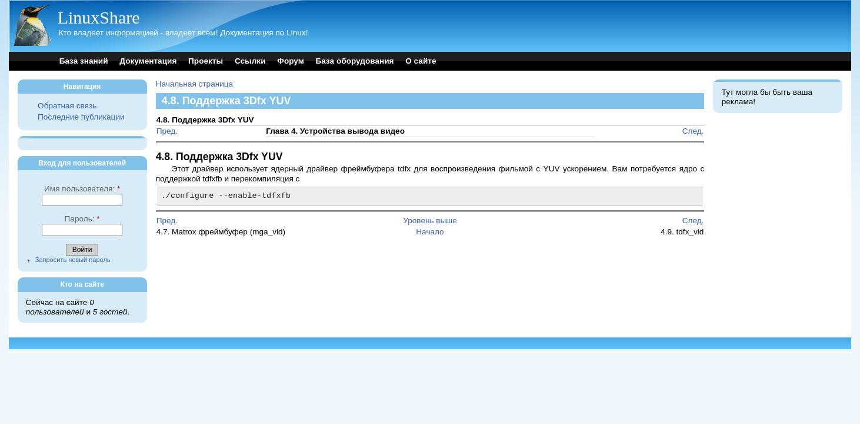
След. (693, 131)
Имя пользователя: (82, 188)
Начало (430, 231)
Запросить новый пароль (73, 259)
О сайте (420, 61)
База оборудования (355, 61)
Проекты (205, 61)
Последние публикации (81, 116)
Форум (290, 61)
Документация (147, 61)
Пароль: (82, 218)
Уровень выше (430, 220)
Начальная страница (195, 84)
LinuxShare (99, 17)
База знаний (83, 61)
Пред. (167, 131)
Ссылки (250, 61)
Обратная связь (67, 105)
